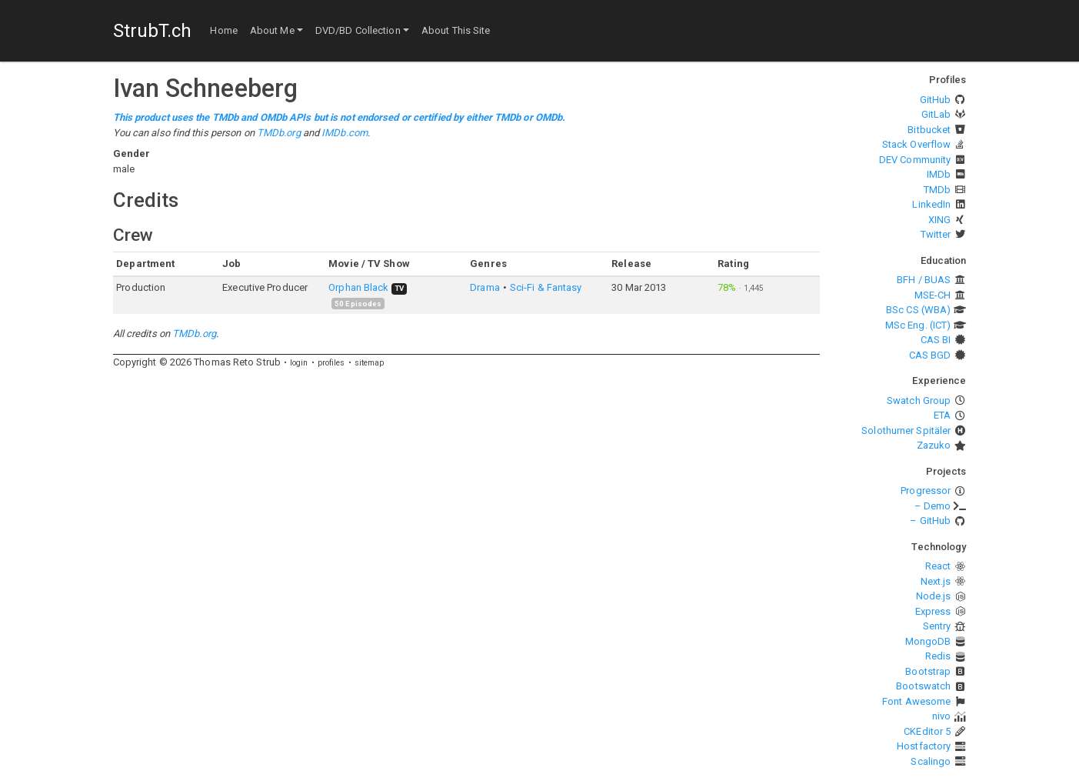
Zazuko (934, 445)
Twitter (936, 234)
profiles (331, 363)
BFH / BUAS (924, 279)
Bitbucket (929, 129)
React (938, 566)
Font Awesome (916, 701)
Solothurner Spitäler (906, 430)
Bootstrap (928, 671)
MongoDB (928, 641)
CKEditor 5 (927, 731)
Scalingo (931, 761)
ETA (942, 415)
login (299, 363)
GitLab (936, 114)
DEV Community (915, 159)
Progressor (926, 490)
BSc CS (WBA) (918, 309)
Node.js (933, 596)
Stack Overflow (916, 144)
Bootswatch (923, 686)
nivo (941, 716)
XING (939, 219)
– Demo (932, 506)
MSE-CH (932, 295)
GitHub (935, 99)
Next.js (936, 581)
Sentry (937, 626)
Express (933, 611)
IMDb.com (344, 133)
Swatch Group (919, 400)
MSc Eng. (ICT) (918, 325)
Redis (938, 656)
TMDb (937, 189)
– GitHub (930, 520)
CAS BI (936, 339)
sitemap (370, 363)
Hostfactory (924, 746)
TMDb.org (279, 133)
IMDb (939, 174)
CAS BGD (930, 355)
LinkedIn (931, 204)
